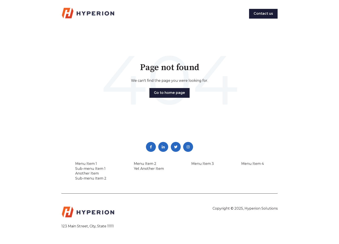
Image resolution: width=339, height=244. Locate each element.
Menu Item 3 (202, 164)
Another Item (87, 173)
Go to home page (169, 93)
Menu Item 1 (86, 164)
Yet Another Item (149, 169)
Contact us (263, 13)
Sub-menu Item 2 (90, 178)
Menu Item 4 (252, 164)
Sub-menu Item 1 (90, 169)
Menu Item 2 (145, 164)
